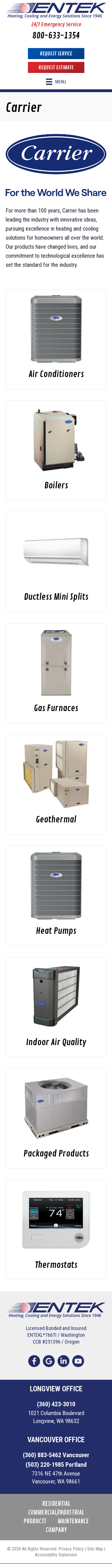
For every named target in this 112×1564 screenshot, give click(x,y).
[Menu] (56, 82)
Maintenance (73, 1521)
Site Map (95, 1549)
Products (34, 1521)
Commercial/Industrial (56, 1513)
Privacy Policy (71, 1549)
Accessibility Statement (56, 1554)
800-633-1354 (56, 36)
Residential (56, 1504)
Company (56, 1530)
